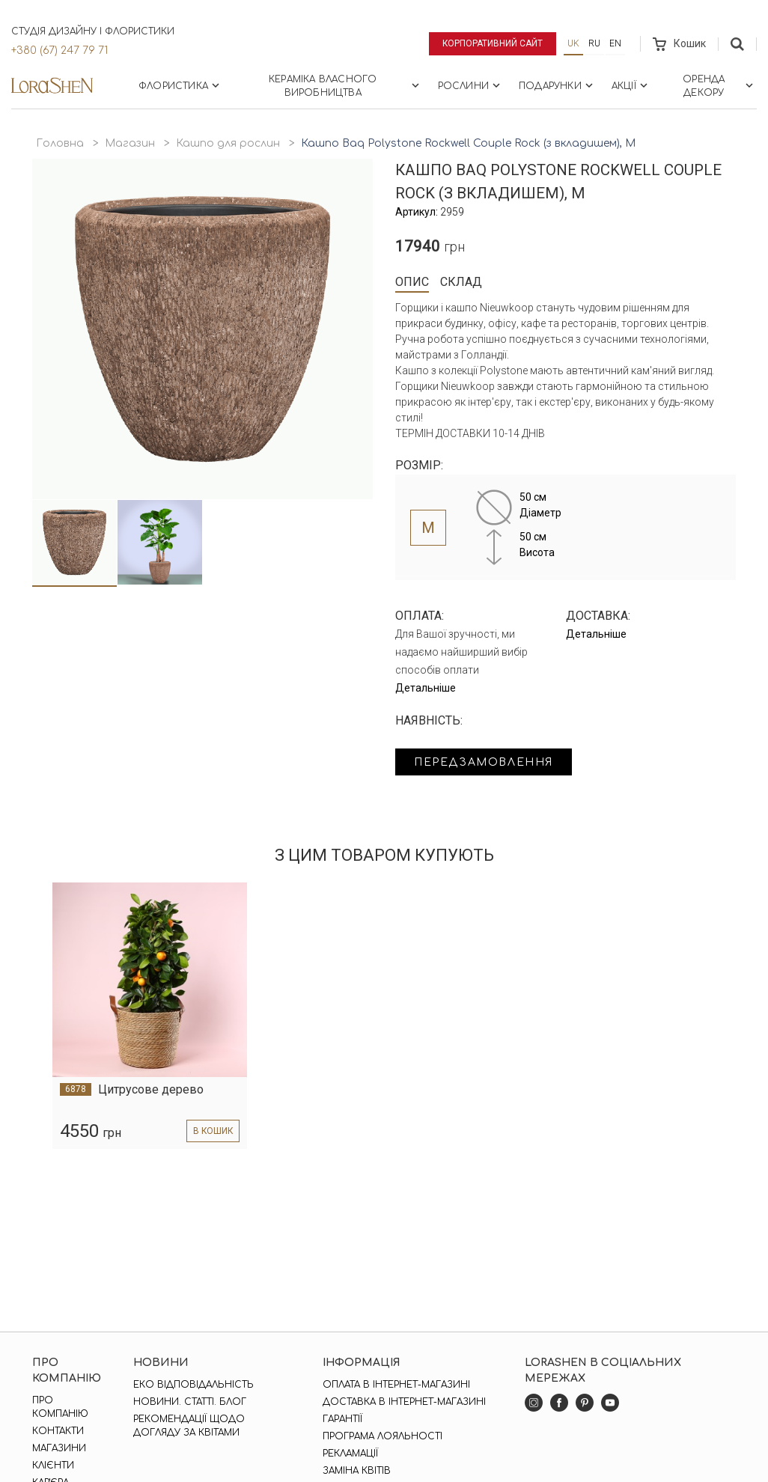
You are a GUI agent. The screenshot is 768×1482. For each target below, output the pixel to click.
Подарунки (557, 85)
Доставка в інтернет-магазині (404, 1402)
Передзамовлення (483, 762)
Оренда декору (719, 86)
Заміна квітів (357, 1471)
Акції (631, 85)
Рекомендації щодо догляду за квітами (189, 1426)
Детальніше (425, 688)
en (615, 43)
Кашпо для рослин (228, 143)
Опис (412, 282)
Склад (461, 282)
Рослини (470, 85)
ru (594, 43)
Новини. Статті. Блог (189, 1402)
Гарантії (342, 1419)
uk (573, 43)
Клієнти (53, 1465)
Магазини (59, 1448)
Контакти (58, 1431)
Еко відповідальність (193, 1384)
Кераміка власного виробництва (345, 86)
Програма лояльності (382, 1436)
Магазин (130, 143)
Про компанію (60, 1407)
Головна (60, 143)
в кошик (212, 1131)
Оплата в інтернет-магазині (396, 1384)
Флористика (180, 85)
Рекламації (350, 1453)
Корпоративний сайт (492, 43)
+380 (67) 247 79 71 (59, 50)
